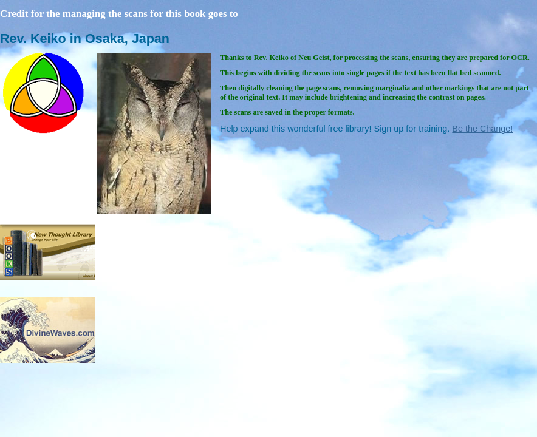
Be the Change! (482, 129)
